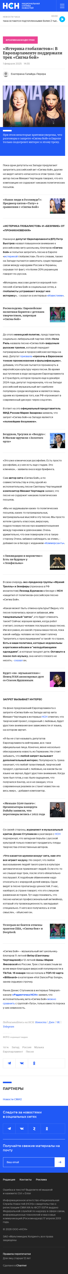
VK (58, 1022)
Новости (40, 1022)
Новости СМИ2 (12, 1099)
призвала (26, 356)
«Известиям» (55, 295)
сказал (18, 660)
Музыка (39, 1047)
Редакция (9, 1179)
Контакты (26, 1179)
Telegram (8, 1026)
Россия (26, 1047)
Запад (15, 1047)
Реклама (41, 1179)
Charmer (21, 1265)
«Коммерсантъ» (54, 543)
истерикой (11, 256)
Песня (30, 1051)
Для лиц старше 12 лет (17, 1258)
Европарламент (13, 1051)
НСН (45, 716)
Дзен (51, 1022)
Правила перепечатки (17, 1254)
